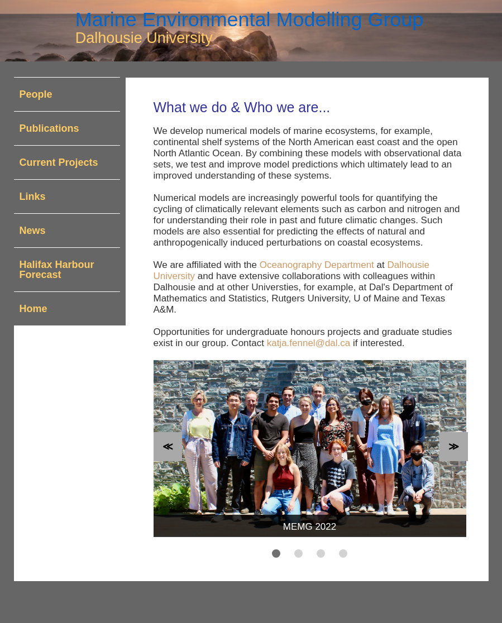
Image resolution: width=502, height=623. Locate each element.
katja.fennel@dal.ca (309, 343)
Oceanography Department (317, 265)
